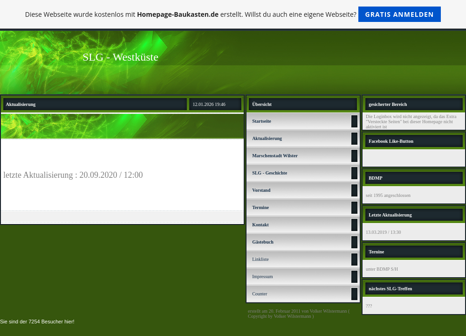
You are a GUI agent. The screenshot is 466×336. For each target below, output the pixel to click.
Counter (259, 293)
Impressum (262, 276)
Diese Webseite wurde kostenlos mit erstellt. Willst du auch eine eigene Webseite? (233, 14)
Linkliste (260, 259)
